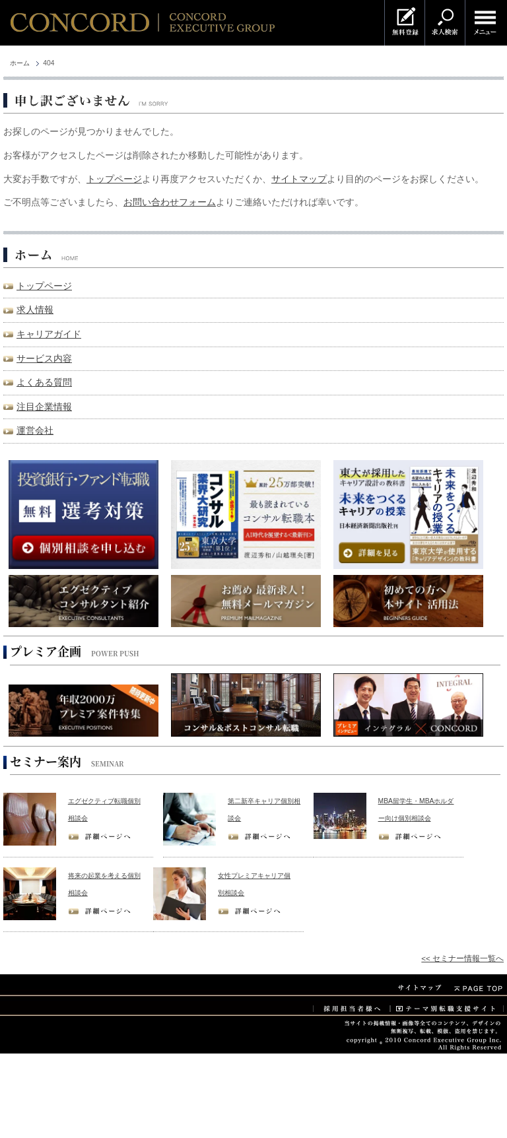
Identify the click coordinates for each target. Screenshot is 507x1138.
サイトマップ (299, 179)
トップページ (114, 179)
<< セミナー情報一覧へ (462, 958)
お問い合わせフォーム (169, 202)
